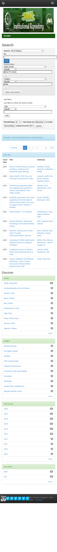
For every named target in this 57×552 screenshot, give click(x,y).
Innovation (8, 376)
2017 (6, 444)
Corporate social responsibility (15, 371)
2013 (6, 429)
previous (14, 148)
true (5, 477)
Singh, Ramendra (43, 259)
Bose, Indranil (42, 231)
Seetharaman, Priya (44, 212)
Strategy (7, 356)
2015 (6, 414)
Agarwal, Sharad (10, 328)
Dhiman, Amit (42, 186)
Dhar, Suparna (42, 221)
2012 (6, 434)
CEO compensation (11, 361)
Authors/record (22, 126)
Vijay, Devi (8, 313)
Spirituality (8, 381)
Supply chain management (14, 386)
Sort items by (28, 122)
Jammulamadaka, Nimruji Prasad (16, 288)
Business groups (10, 346)
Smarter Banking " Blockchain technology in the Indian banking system (21, 223)
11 (46, 148)
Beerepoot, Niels (43, 200)
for (5, 54)
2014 (6, 449)
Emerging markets (11, 351)
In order (49, 122)
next (52, 148)
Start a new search (12, 92)
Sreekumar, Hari (43, 252)
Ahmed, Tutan (9, 293)
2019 (6, 424)
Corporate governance (12, 366)
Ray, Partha (8, 303)
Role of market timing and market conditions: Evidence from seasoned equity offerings (22, 169)
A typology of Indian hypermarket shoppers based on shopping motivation (22, 242)
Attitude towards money (13, 391)
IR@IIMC (7, 36)
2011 (6, 439)
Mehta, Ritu (41, 240)
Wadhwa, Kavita (43, 167)
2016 (6, 419)
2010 (6, 454)
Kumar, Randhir (43, 197)
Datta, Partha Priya (11, 318)
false (6, 472)
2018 (6, 409)
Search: (7, 51)
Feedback (39, 500)
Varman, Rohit (42, 249)
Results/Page (9, 122)
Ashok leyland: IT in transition (20, 212)
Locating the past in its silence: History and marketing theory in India (21, 252)
